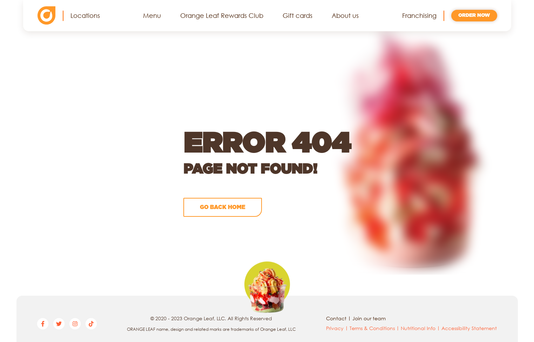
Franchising (419, 15)
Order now (474, 15)
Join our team (369, 318)
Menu (152, 15)
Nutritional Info (418, 328)
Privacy (335, 328)
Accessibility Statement (469, 328)
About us (345, 15)
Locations (85, 15)
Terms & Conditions (372, 328)
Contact (336, 318)
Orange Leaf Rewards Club (221, 15)
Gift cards (297, 15)
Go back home (222, 207)
